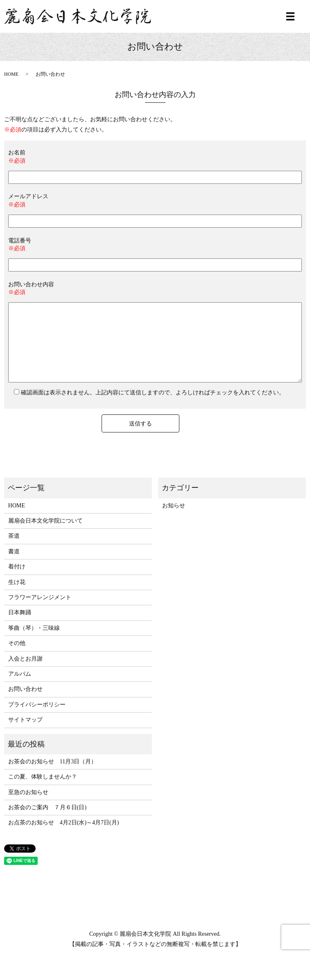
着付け (16, 566)
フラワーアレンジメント (39, 597)
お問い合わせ (25, 689)
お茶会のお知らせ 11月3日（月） (52, 761)
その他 (16, 643)
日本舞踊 (19, 612)
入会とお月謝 (25, 659)
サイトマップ (25, 720)
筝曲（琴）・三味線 (34, 628)
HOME (11, 74)
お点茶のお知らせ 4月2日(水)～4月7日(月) (63, 822)
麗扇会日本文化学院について (45, 521)
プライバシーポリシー (37, 705)
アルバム (19, 674)
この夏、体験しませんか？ (42, 777)
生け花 (16, 582)
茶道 (14, 536)
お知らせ (173, 505)
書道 (14, 551)
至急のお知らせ (28, 792)
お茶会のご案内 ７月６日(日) (47, 807)
